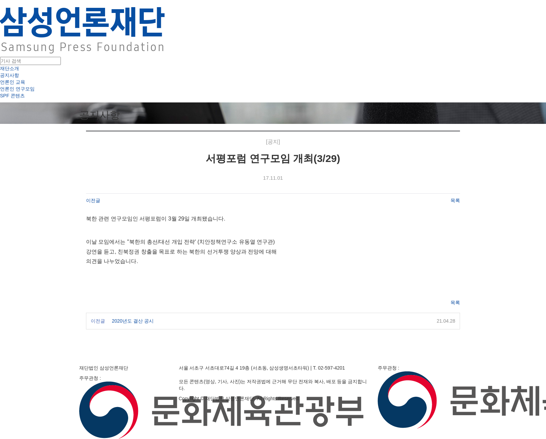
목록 (455, 200)
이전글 (93, 200)
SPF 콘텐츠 (12, 95)
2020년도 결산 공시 (133, 321)
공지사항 (9, 75)
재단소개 (9, 68)
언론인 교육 (12, 82)
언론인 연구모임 (17, 89)
